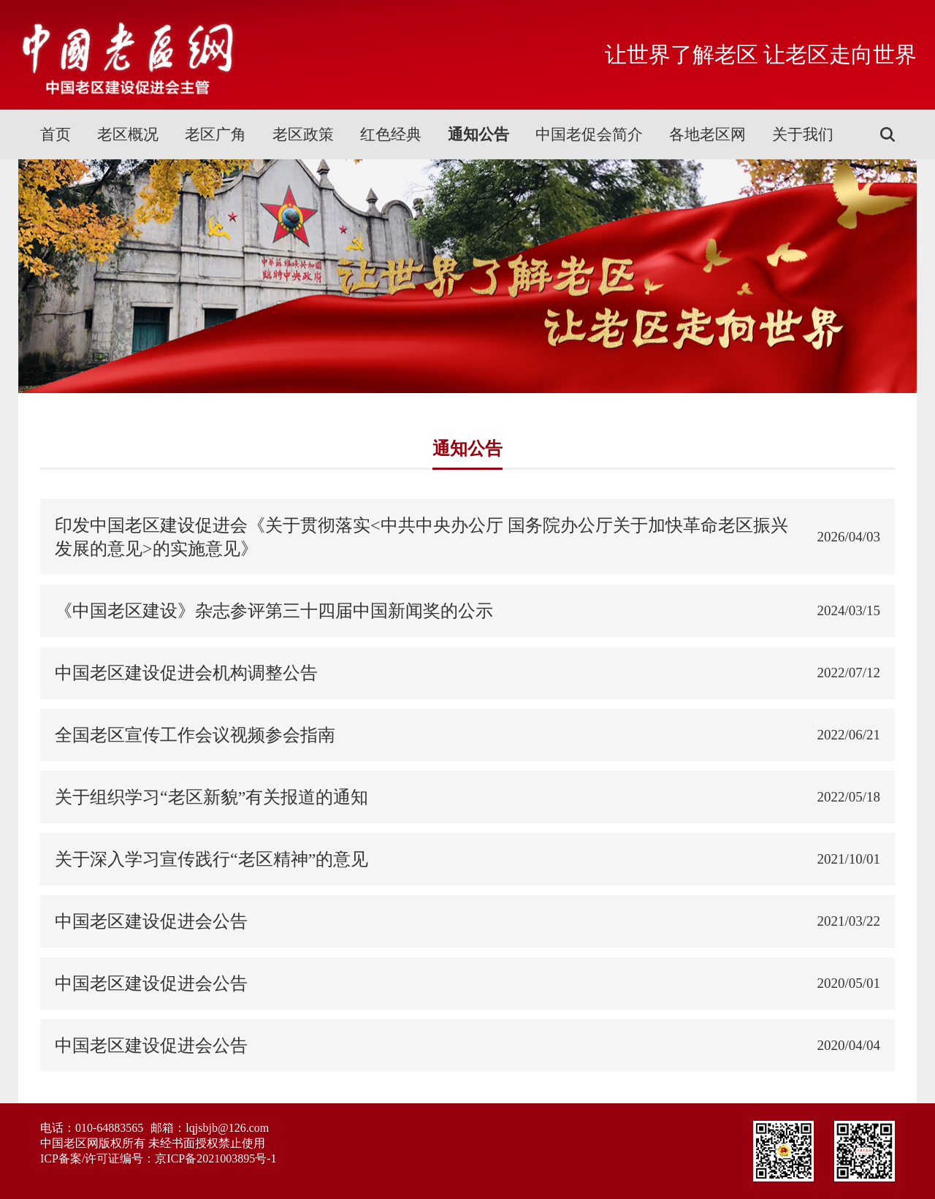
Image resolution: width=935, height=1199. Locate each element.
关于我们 (802, 134)
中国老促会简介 (589, 134)
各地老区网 (707, 134)
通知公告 (478, 134)
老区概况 (128, 134)
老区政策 (303, 134)
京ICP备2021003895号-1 (215, 1158)
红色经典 (390, 134)
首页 (55, 134)
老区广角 (215, 134)
